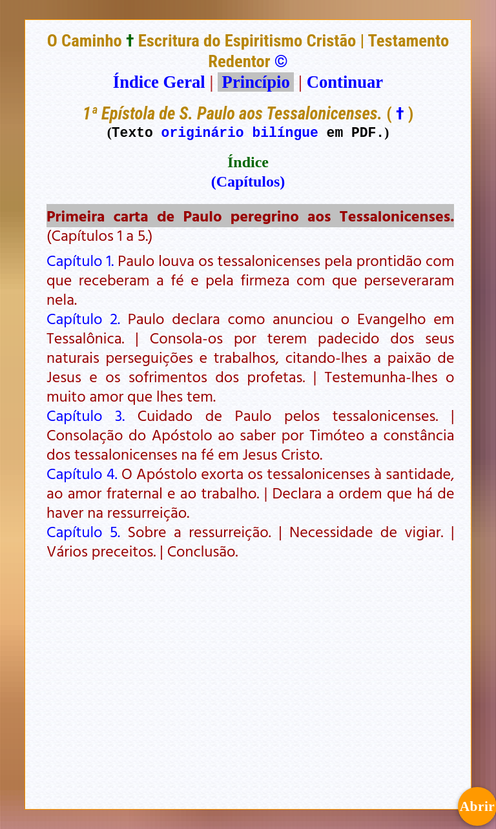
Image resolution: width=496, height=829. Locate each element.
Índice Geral (159, 82)
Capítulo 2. (83, 318)
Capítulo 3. (85, 415)
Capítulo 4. (82, 473)
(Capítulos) (248, 181)
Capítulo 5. (83, 531)
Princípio (256, 82)
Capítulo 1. (80, 260)
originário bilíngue (239, 132)
